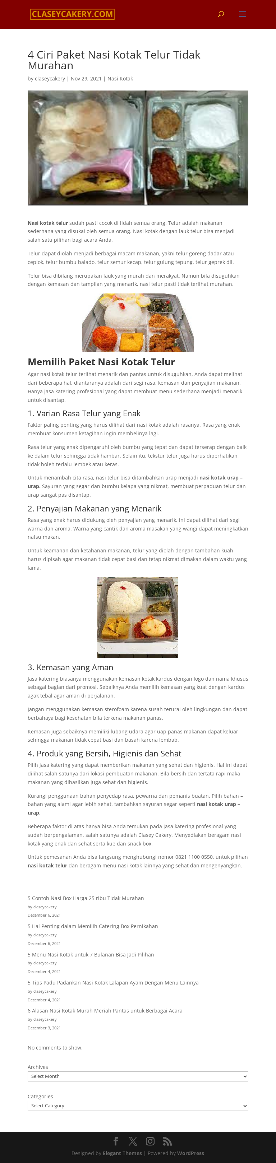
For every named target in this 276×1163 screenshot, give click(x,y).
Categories (40, 1096)
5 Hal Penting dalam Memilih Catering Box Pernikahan (93, 926)
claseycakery (50, 78)
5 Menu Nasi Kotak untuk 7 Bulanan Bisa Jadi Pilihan (91, 954)
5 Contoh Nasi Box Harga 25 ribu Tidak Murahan (86, 898)
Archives (38, 1067)
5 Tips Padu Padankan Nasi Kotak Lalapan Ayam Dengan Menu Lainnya (113, 982)
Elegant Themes (122, 1153)
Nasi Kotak (120, 78)
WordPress (190, 1153)
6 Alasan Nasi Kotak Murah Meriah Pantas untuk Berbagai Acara (105, 1010)
